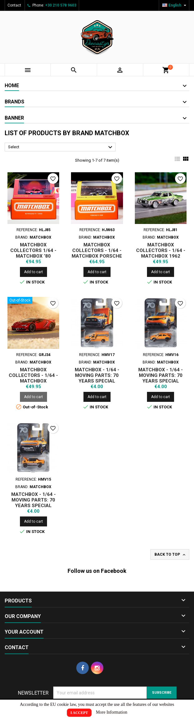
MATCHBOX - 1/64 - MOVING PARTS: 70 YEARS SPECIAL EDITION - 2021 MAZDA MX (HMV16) (160, 381)
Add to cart (33, 272)
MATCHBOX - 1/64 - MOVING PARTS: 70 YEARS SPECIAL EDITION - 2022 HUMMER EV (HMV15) (33, 506)
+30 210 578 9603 (60, 5)
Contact (14, 5)
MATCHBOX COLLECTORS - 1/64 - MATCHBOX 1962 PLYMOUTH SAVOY (160, 253)
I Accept (79, 713)
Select (61, 147)
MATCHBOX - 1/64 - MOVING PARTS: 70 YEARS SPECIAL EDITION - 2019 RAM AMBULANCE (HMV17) (97, 381)
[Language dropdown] (175, 5)
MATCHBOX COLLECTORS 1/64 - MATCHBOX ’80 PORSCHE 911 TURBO (33, 253)
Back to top (170, 554)
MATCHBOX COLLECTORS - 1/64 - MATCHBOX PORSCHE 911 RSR (97, 253)
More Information (111, 712)
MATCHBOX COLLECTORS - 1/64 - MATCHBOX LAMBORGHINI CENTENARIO (33, 381)
